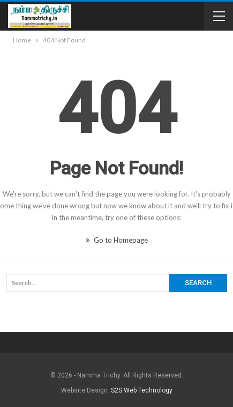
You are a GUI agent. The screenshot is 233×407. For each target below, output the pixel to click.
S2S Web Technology (141, 390)
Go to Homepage (117, 240)
